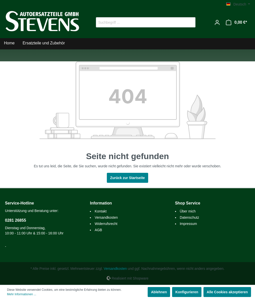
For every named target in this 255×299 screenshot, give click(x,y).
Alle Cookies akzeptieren (227, 292)
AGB (98, 230)
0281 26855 (15, 220)
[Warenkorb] (236, 22)
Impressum (188, 224)
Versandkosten (106, 217)
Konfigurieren (186, 292)
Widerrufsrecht (106, 224)
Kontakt (100, 211)
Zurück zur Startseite (127, 178)
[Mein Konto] (217, 22)
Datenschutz (189, 217)
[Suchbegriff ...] (140, 22)
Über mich (188, 211)
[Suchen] (189, 22)
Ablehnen (159, 292)
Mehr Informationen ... (21, 294)
